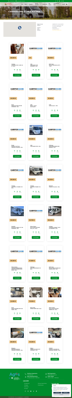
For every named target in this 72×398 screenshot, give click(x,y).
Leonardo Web (61, 397)
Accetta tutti (57, 392)
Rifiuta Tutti (65, 392)
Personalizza (61, 394)
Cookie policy (59, 390)
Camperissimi (45, 4)
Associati (31, 4)
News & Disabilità (38, 4)
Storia (26, 4)
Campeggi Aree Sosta (57, 4)
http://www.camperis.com (56, 30)
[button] (19, 27)
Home (22, 4)
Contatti (63, 4)
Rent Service (50, 4)
